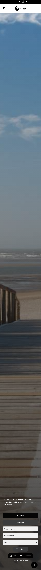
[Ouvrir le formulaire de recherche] (20, 553)
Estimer (20, 527)
